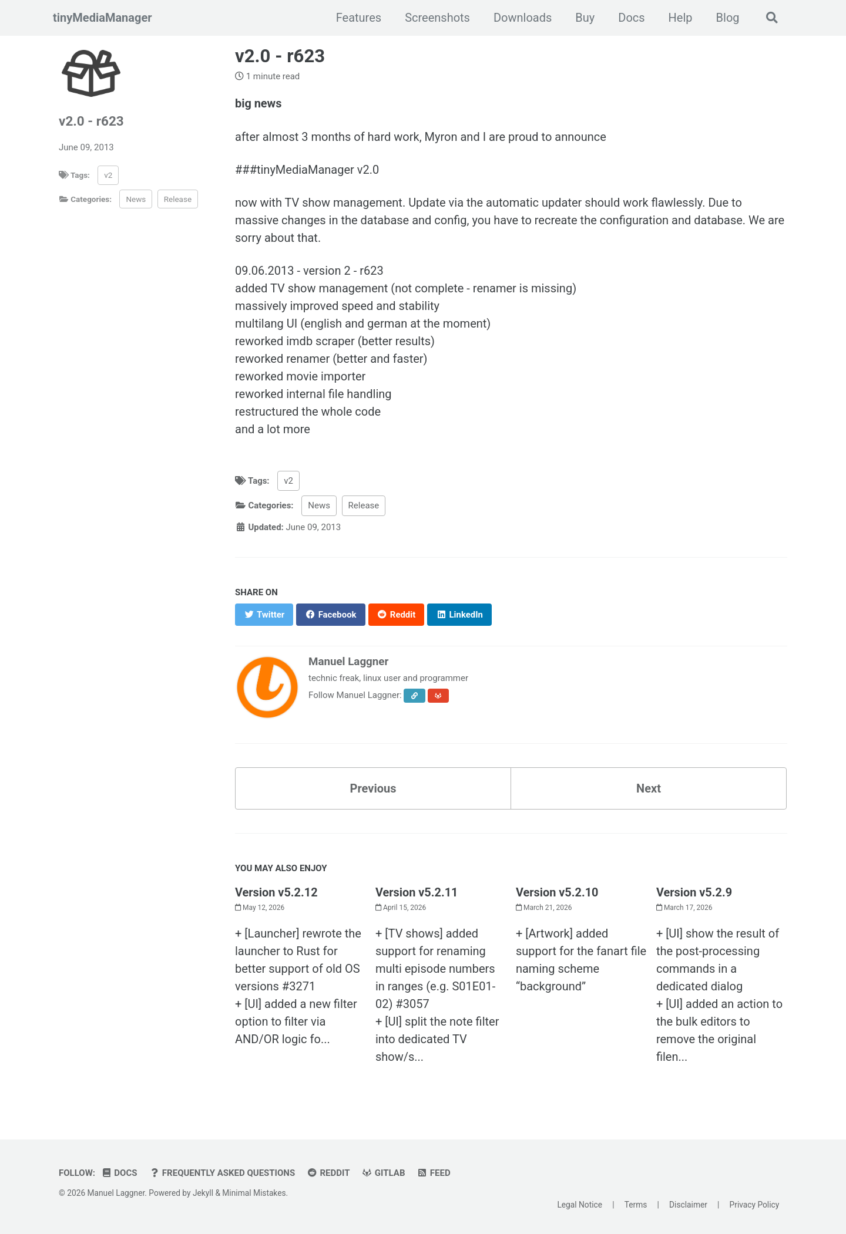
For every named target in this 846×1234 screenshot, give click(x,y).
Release (178, 199)
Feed (434, 1172)
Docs (631, 18)
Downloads (522, 18)
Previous (373, 788)
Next (648, 788)
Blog (727, 18)
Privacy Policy (755, 1204)
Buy (585, 18)
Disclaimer (688, 1204)
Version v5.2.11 (416, 892)
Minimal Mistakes (254, 1192)
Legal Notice (579, 1204)
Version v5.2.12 (276, 892)
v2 (108, 175)
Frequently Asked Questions (222, 1172)
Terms (636, 1204)
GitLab (383, 1172)
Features (358, 18)
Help (680, 18)
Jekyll (203, 1192)
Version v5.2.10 (557, 892)
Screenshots (437, 18)
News (136, 199)
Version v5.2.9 (694, 892)
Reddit (328, 1172)
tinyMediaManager (102, 18)
